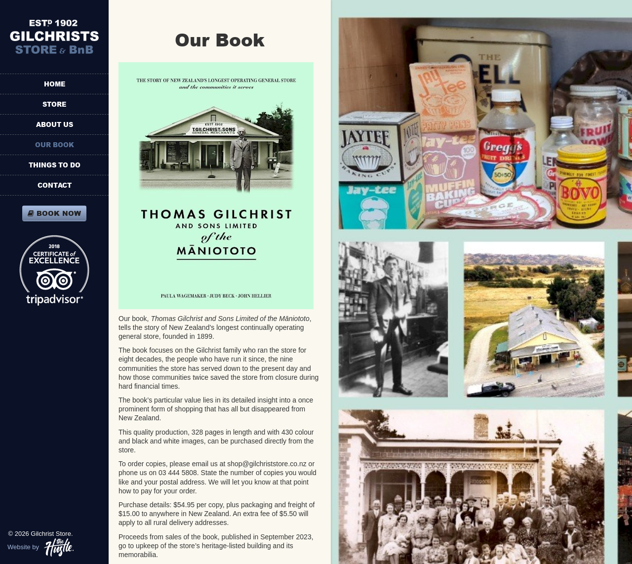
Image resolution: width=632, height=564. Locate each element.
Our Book (54, 144)
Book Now (54, 213)
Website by (40, 547)
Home (54, 84)
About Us (54, 124)
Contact (55, 185)
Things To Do (54, 165)
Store (54, 104)
